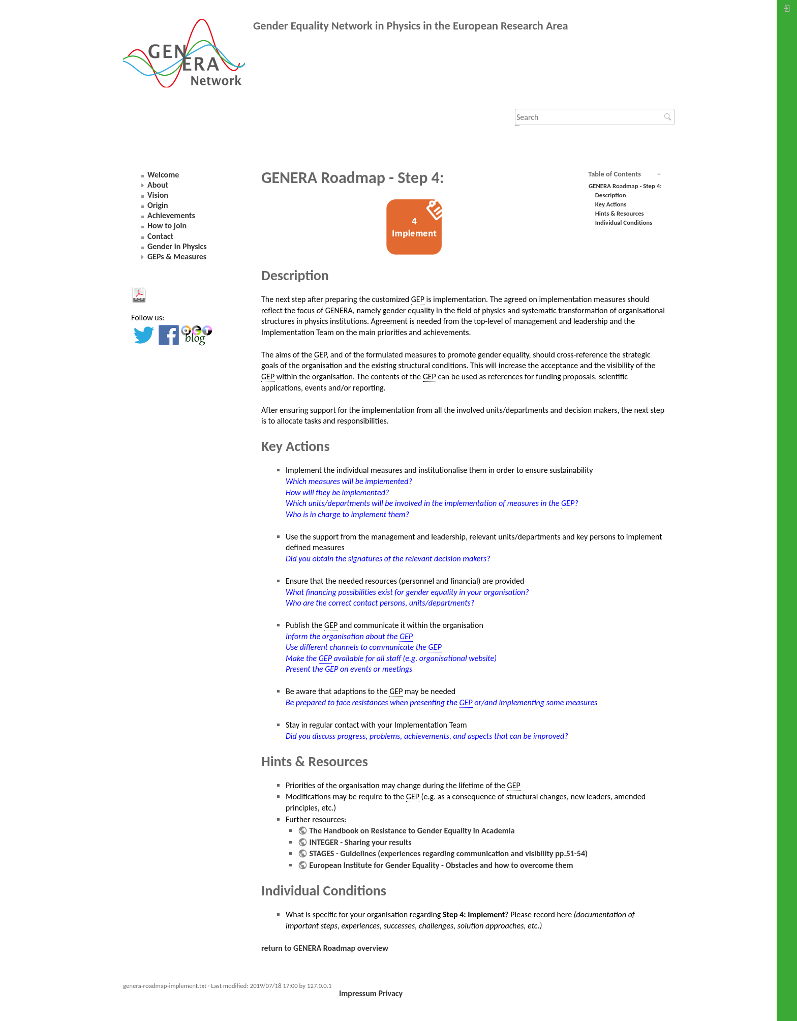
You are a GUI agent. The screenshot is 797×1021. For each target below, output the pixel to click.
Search (669, 117)
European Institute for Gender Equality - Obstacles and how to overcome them (441, 865)
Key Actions (611, 204)
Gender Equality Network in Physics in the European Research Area (410, 26)
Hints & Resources (619, 213)
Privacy (390, 993)
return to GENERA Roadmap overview (324, 948)
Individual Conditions (623, 222)
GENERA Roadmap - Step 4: (625, 186)
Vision (157, 195)
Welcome (163, 174)
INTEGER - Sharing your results (360, 842)
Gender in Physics (177, 246)
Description (610, 195)
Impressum (358, 993)
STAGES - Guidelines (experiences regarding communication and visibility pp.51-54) (448, 853)
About (157, 185)
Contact (160, 236)
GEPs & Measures (176, 256)
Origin (157, 205)
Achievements (171, 215)
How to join (167, 225)
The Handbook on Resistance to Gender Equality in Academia (411, 830)
